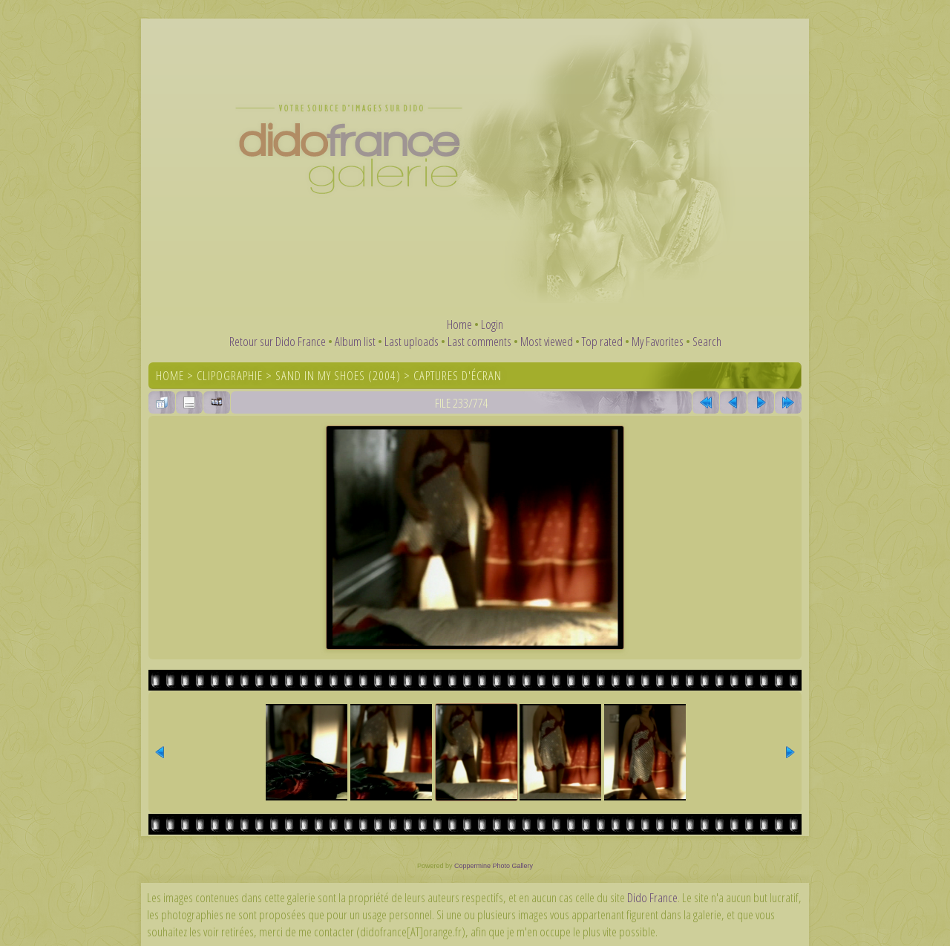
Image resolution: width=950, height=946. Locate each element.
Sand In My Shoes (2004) (338, 375)
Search (706, 341)
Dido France (652, 897)
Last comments (479, 341)
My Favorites (658, 341)
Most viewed (546, 341)
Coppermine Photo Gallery (493, 866)
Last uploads (411, 341)
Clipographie (230, 375)
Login (492, 324)
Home (459, 324)
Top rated (602, 341)
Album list (355, 341)
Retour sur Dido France (277, 341)
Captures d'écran (457, 375)
